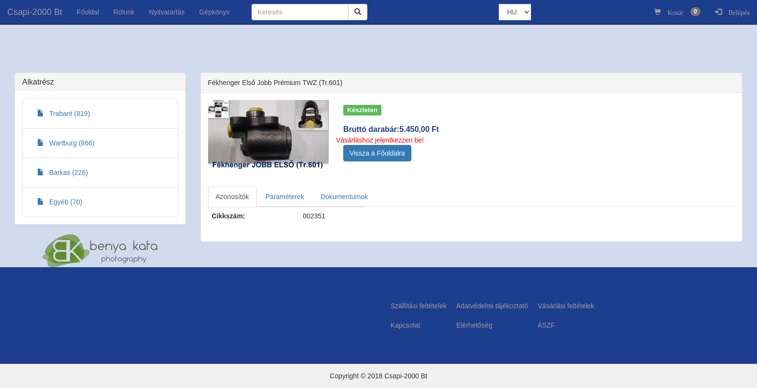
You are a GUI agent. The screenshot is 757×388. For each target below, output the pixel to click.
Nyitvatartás (167, 12)
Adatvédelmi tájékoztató (492, 306)
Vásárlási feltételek (566, 306)
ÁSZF (546, 325)
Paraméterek (285, 197)
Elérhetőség (474, 325)
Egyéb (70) (59, 202)
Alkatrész (38, 82)
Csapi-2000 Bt (34, 12)
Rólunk (124, 12)
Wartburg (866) (66, 143)
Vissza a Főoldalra (377, 153)
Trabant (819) (63, 113)
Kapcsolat (405, 325)
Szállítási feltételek (419, 306)
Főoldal (88, 12)
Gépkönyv (214, 12)
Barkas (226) (62, 172)
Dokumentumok (344, 197)
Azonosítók (232, 197)
